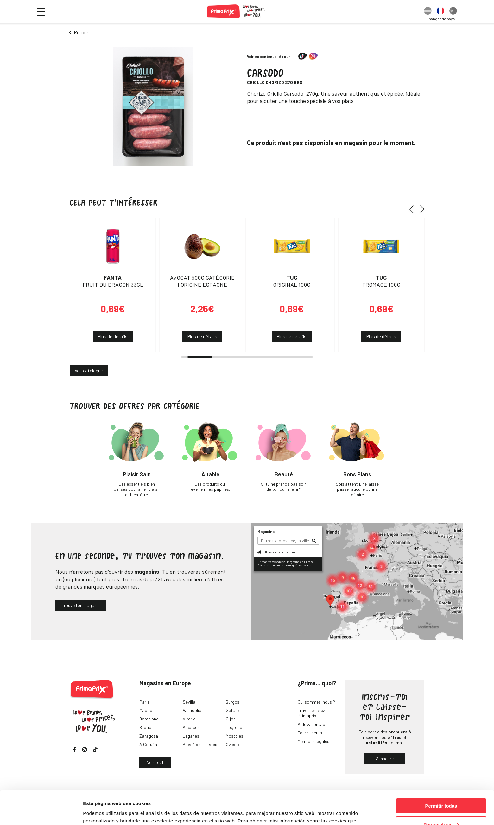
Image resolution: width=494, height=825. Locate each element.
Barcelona (149, 718)
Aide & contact (312, 724)
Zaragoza (148, 736)
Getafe (232, 710)
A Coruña (148, 744)
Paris (144, 702)
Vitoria (189, 718)
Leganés (191, 736)
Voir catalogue (89, 370)
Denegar (441, 809)
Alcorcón (191, 727)
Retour (81, 32)
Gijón (231, 718)
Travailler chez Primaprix (311, 712)
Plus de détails (113, 336)
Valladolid (192, 710)
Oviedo (232, 744)
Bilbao (145, 727)
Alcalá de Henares (200, 744)
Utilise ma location (276, 552)
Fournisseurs (310, 732)
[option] (428, 11)
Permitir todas (441, 772)
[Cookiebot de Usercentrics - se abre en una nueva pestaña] (41, 812)
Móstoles (234, 736)
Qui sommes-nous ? (316, 702)
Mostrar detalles (101, 812)
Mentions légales (313, 741)
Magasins (266, 531)
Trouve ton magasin (81, 605)
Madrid (145, 710)
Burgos (232, 702)
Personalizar (441, 791)
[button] (413, 209)
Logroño (234, 727)
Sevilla (189, 702)
